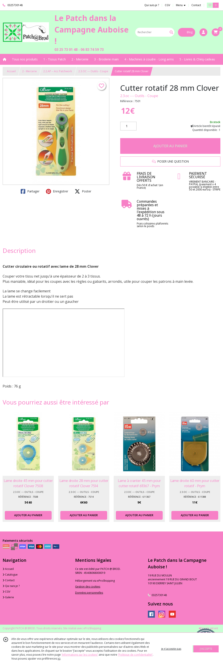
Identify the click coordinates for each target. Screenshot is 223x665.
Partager (30, 191)
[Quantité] (128, 126)
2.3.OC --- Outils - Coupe (93, 71)
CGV (6, 591)
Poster (83, 191)
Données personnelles (89, 593)
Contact (196, 5)
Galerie (8, 597)
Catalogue (10, 574)
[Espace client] (203, 32)
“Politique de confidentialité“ (135, 654)
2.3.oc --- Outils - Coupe (139, 95)
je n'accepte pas (171, 649)
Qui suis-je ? (11, 586)
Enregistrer (57, 191)
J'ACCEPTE (206, 649)
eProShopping (92, 628)
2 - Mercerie (29, 71)
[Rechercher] (171, 32)
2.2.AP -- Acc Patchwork (57, 71)
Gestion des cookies (87, 586)
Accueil (11, 71)
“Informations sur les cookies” (79, 654)
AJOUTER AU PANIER (170, 146)
